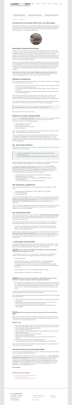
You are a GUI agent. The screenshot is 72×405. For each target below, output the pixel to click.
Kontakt (55, 3)
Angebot (38, 3)
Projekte (43, 3)
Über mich (49, 3)
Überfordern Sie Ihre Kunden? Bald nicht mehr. (26, 378)
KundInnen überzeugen (19, 15)
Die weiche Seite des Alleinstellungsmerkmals (25, 375)
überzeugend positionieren (35, 15)
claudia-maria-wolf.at (37, 397)
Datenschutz (53, 397)
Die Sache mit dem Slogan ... (22, 377)
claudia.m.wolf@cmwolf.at (39, 395)
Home (32, 3)
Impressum (53, 395)
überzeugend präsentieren (51, 15)
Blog (60, 3)
